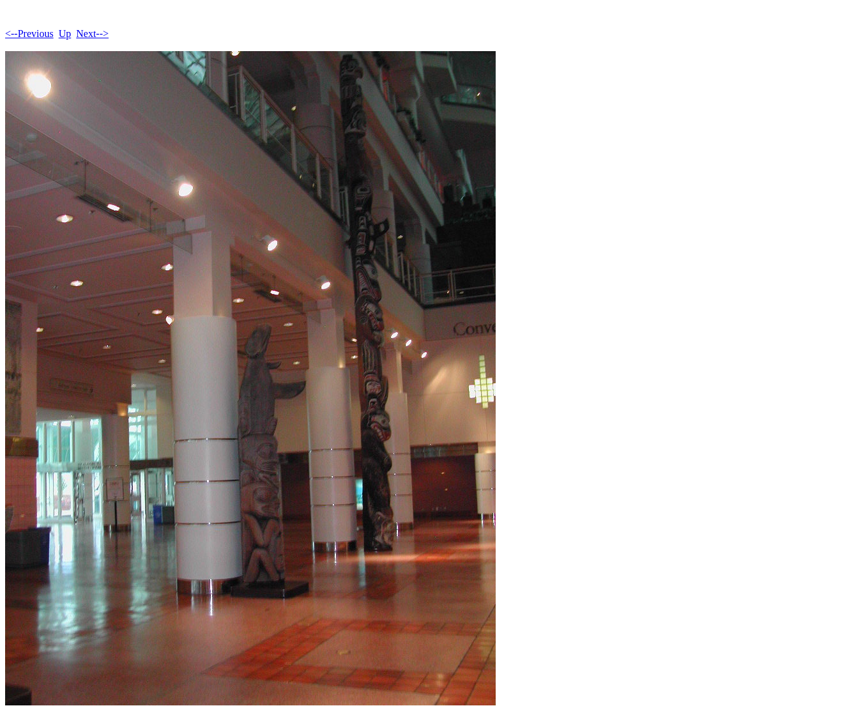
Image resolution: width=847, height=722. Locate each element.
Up (65, 33)
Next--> (92, 33)
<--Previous (29, 33)
